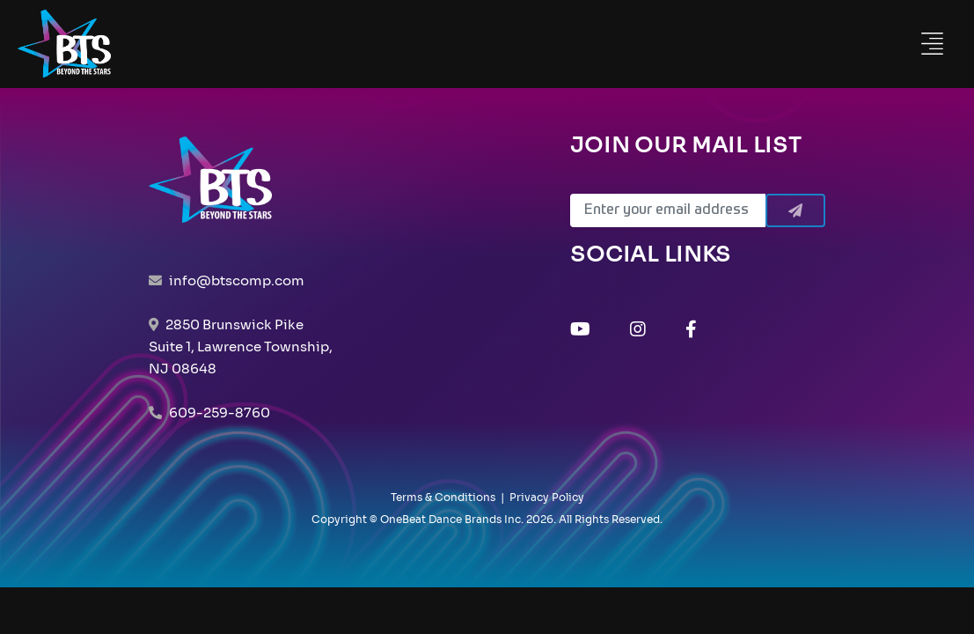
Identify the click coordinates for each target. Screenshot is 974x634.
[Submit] (795, 210)
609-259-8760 (219, 412)
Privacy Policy (546, 497)
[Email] (667, 210)
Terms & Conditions (443, 497)
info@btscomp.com (236, 280)
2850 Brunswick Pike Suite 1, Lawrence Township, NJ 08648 (241, 346)
